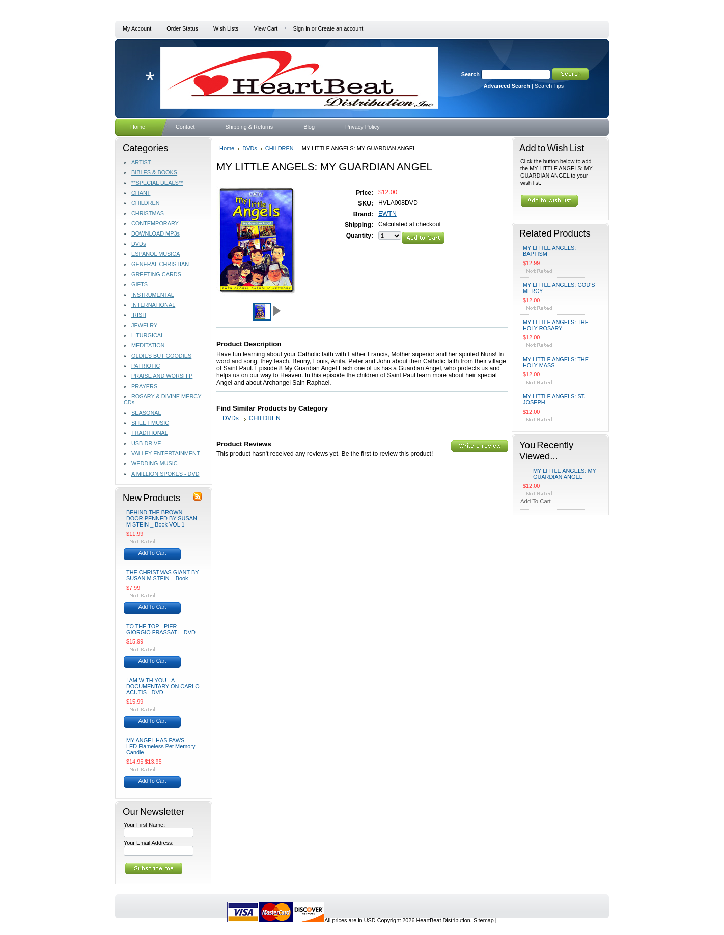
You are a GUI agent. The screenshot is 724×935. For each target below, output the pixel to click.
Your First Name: (144, 825)
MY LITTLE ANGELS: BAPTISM (549, 251)
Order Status (182, 28)
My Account (137, 28)
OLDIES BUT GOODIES (161, 356)
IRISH (138, 315)
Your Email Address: (149, 843)
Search (470, 74)
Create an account (340, 28)
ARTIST (141, 162)
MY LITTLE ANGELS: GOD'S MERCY (559, 288)
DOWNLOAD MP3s (155, 233)
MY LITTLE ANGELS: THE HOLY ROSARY (556, 325)
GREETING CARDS (156, 274)
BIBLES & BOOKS (154, 172)
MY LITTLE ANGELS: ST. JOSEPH (554, 399)
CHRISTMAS (147, 213)
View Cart (265, 28)
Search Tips (549, 86)
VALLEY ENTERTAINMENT (165, 453)
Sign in (301, 28)
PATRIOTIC (145, 366)
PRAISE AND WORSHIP (161, 376)
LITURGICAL (147, 335)
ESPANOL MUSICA (155, 254)
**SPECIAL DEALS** (157, 183)
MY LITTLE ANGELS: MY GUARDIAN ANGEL (564, 474)
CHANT (140, 193)
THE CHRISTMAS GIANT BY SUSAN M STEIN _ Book (162, 575)
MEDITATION (147, 345)
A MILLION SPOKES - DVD (165, 474)
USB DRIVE (146, 443)
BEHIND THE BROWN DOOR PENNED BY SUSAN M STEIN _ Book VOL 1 (161, 518)
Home (226, 148)
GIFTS (139, 284)
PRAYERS (144, 386)
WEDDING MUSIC (154, 463)
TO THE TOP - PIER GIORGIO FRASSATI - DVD (161, 629)
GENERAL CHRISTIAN (160, 264)
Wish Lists (226, 28)
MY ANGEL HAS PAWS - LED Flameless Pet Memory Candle (160, 746)
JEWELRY (144, 325)
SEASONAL (146, 413)
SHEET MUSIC (150, 423)
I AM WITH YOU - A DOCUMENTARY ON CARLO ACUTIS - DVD (163, 686)
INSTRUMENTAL (152, 294)
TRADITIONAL (149, 433)
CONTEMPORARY (155, 223)
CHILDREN (145, 203)
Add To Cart (152, 553)
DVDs (138, 244)
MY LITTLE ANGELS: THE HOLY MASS (556, 362)
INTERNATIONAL (153, 305)
